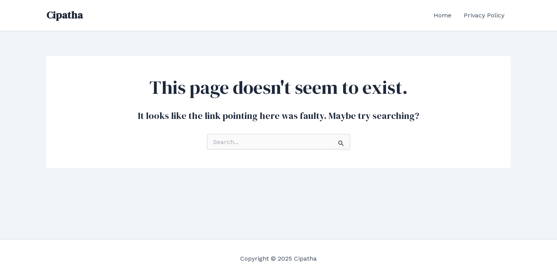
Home (442, 15)
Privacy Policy (484, 15)
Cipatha (64, 15)
